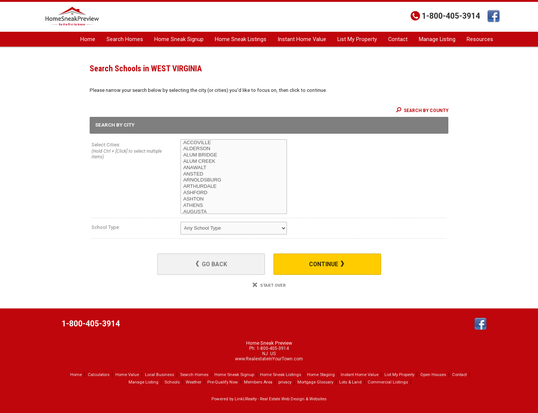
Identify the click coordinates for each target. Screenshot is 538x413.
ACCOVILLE (234, 143)
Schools (172, 382)
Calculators (98, 374)
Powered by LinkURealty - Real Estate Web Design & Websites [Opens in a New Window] (269, 398)
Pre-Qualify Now (222, 382)
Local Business (159, 374)
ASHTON (234, 199)
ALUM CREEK (234, 161)
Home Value (127, 374)
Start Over (269, 285)
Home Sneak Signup (179, 39)
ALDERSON (234, 149)
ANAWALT (234, 168)
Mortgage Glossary (315, 382)
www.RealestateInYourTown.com (269, 358)
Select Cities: (127, 151)
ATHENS (234, 205)
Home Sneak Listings (240, 39)
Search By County (422, 110)
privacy (284, 382)
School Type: (106, 227)
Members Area (258, 382)
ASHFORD (234, 193)
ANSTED (234, 174)
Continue (326, 264)
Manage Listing (437, 39)
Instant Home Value (302, 39)
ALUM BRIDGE (234, 155)
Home (87, 39)
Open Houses (433, 374)
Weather (193, 382)
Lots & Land (350, 382)
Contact (398, 39)
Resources (480, 39)
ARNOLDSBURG (234, 180)
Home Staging (321, 374)
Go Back (211, 264)
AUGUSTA (234, 212)
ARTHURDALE (234, 186)
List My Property (357, 39)
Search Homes (124, 39)
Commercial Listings (388, 382)
